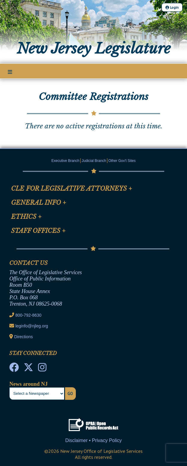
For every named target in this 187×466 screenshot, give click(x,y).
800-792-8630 (28, 315)
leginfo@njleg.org (31, 326)
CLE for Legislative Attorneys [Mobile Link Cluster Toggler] (71, 188)
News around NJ (28, 384)
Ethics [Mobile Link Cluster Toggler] (26, 216)
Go (70, 393)
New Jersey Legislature (94, 48)
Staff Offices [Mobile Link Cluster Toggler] (38, 230)
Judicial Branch (94, 161)
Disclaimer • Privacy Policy (93, 440)
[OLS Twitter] (28, 369)
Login (172, 7)
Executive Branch (65, 161)
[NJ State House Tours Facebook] (14, 369)
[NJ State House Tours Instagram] (42, 369)
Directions (23, 336)
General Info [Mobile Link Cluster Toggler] (38, 202)
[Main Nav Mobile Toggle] (10, 71)
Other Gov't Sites (121, 161)
